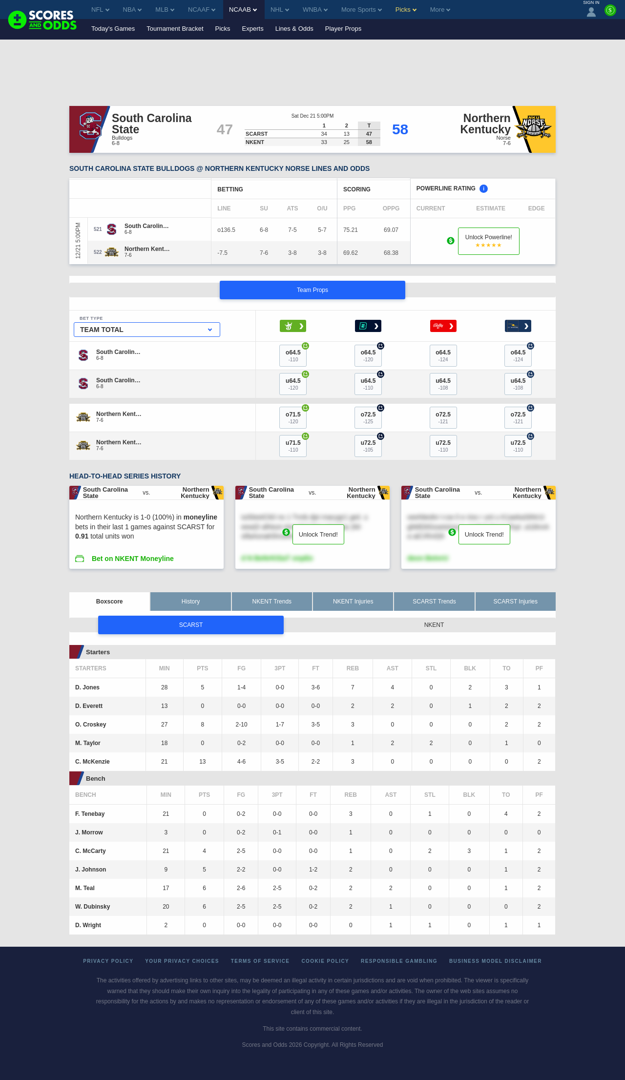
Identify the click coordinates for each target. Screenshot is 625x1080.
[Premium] (610, 14)
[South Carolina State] (148, 226)
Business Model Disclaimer (495, 961)
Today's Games (113, 28)
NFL (100, 9)
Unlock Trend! (318, 534)
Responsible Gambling (399, 961)
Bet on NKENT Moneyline (133, 558)
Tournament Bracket (174, 28)
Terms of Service (260, 961)
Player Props (343, 28)
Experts (253, 28)
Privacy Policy (108, 961)
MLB (164, 9)
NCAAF (201, 9)
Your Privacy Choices (182, 961)
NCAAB (243, 9)
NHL (280, 9)
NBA (132, 9)
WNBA (315, 9)
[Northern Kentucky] (148, 249)
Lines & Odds (294, 28)
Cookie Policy (325, 961)
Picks (222, 28)
